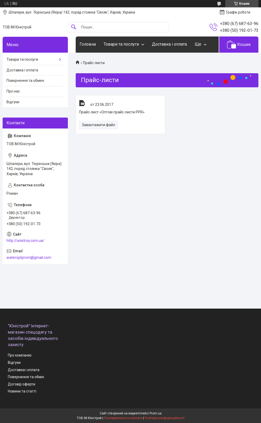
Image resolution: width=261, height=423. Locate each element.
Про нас (13, 91)
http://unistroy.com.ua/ (25, 240)
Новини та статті (22, 391)
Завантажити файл (98, 125)
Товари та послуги (121, 44)
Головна (88, 44)
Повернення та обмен (25, 80)
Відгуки (13, 102)
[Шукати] (73, 27)
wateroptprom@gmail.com (29, 257)
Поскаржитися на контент (123, 418)
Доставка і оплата (169, 44)
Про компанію (20, 355)
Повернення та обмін (26, 377)
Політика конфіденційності (165, 418)
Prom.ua (156, 413)
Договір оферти (21, 384)
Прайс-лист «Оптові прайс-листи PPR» (82, 103)
